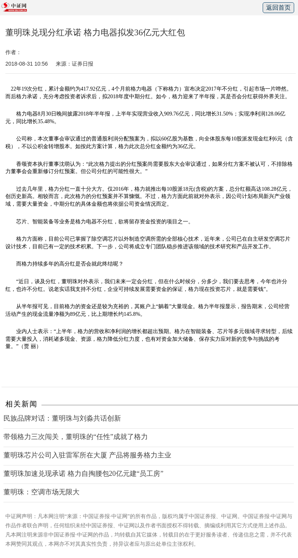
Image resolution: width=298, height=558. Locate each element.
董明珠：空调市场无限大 (41, 492)
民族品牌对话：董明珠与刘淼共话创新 (62, 418)
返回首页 (278, 7)
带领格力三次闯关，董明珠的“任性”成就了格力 (75, 437)
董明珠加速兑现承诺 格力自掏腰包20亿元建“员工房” (83, 473)
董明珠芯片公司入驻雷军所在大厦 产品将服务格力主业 (87, 455)
